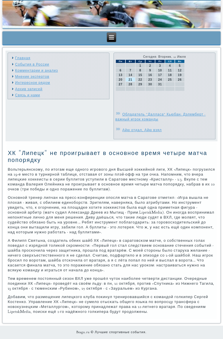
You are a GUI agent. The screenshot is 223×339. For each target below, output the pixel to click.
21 (130, 79)
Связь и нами (27, 95)
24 (160, 79)
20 (121, 79)
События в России (32, 64)
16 (150, 75)
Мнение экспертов (32, 76)
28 (130, 84)
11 (170, 70)
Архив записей (28, 89)
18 (170, 75)
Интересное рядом (32, 82)
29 (140, 84)
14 (130, 75)
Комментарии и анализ (36, 70)
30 (150, 84)
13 (121, 75)
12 (180, 70)
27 (121, 84)
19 (180, 75)
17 (160, 75)
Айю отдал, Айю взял (142, 130)
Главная (22, 58)
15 (140, 75)
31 (160, 84)
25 (170, 79)
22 (140, 79)
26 (180, 79)
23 (150, 79)
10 (160, 70)
